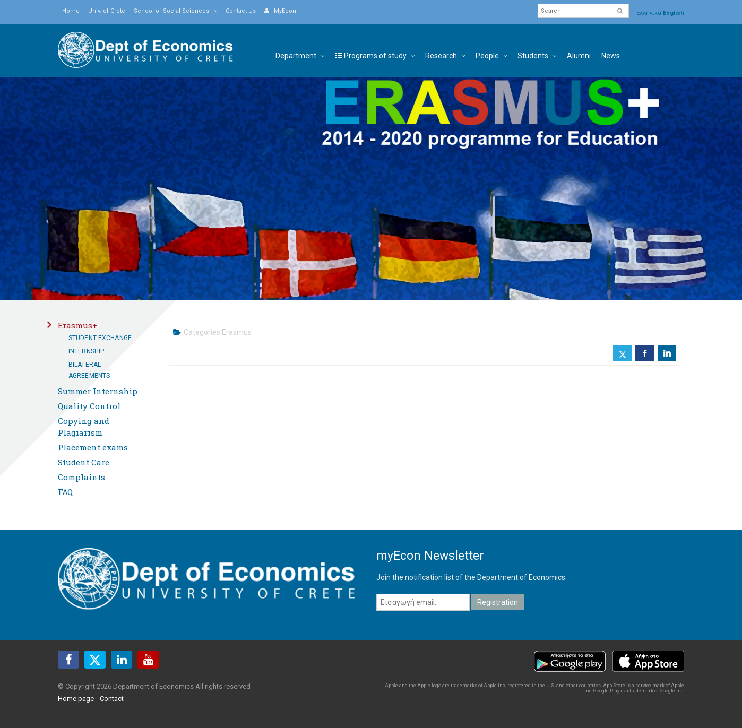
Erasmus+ (77, 325)
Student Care (83, 462)
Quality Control (89, 406)
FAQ (65, 492)
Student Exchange (100, 338)
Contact (112, 699)
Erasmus (237, 332)
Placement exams (93, 447)
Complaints (81, 477)
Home (71, 10)
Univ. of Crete (106, 10)
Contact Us (241, 10)
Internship (86, 351)
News (610, 55)
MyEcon (280, 10)
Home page (76, 699)
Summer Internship (97, 391)
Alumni (579, 55)
